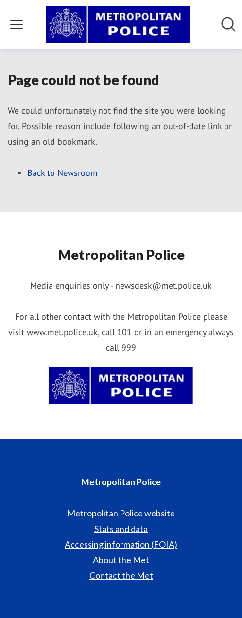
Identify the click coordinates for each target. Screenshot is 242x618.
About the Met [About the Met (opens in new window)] (121, 559)
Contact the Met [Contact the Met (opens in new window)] (121, 575)
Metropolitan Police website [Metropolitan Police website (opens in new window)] (121, 513)
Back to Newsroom (62, 172)
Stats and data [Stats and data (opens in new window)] (121, 528)
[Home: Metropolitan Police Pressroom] (118, 24)
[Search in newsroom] (228, 24)
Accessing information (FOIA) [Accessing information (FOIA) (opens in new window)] (121, 544)
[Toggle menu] (16, 24)
